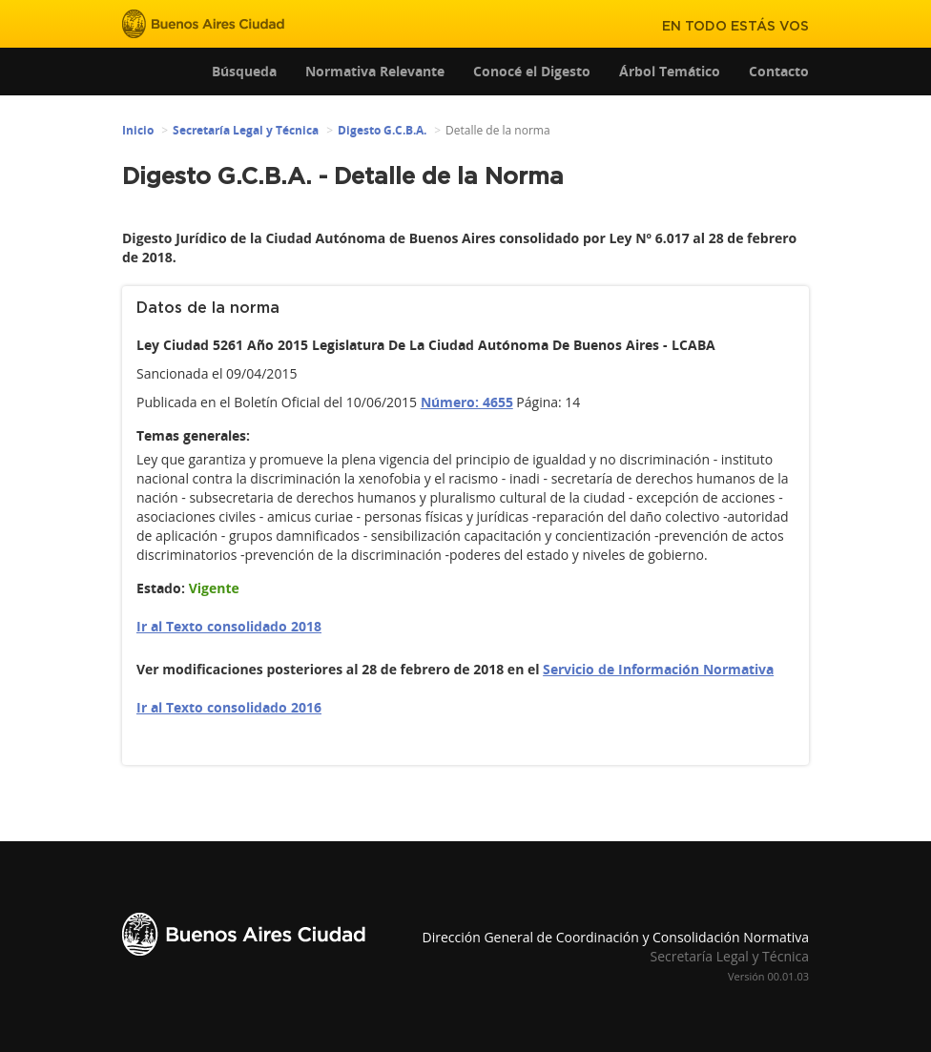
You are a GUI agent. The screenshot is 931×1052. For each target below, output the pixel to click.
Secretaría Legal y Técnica (246, 130)
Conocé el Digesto (531, 71)
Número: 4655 (467, 402)
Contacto (779, 71)
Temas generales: (193, 435)
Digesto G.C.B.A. (382, 130)
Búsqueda (244, 71)
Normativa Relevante (375, 71)
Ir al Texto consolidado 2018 (228, 626)
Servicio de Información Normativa (658, 669)
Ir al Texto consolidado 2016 (228, 707)
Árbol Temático (669, 71)
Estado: (160, 588)
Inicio (138, 130)
